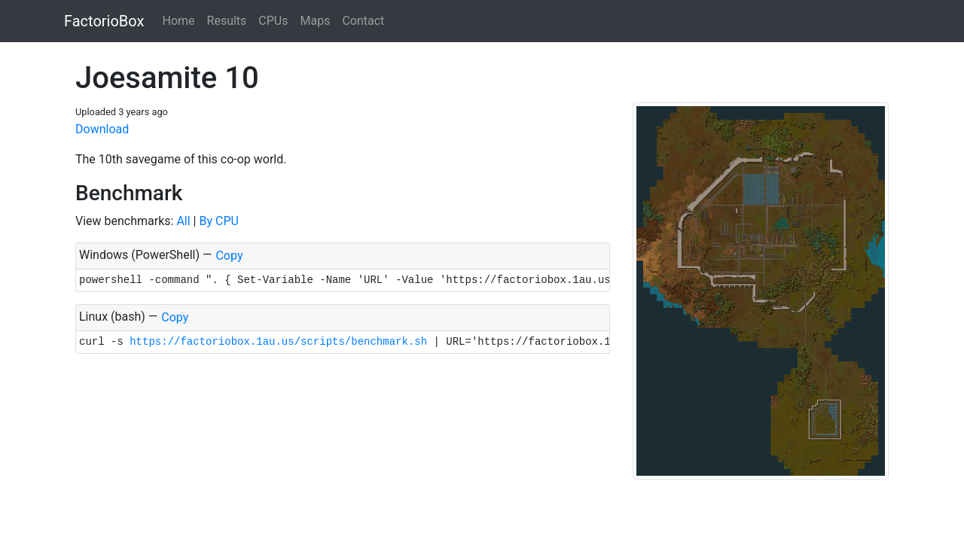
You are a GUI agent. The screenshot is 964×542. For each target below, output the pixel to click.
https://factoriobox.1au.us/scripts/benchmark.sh (278, 342)
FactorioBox (104, 21)
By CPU (218, 221)
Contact (363, 21)
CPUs (273, 21)
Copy (229, 255)
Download (102, 129)
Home (178, 21)
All (183, 221)
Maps (315, 21)
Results (227, 21)
